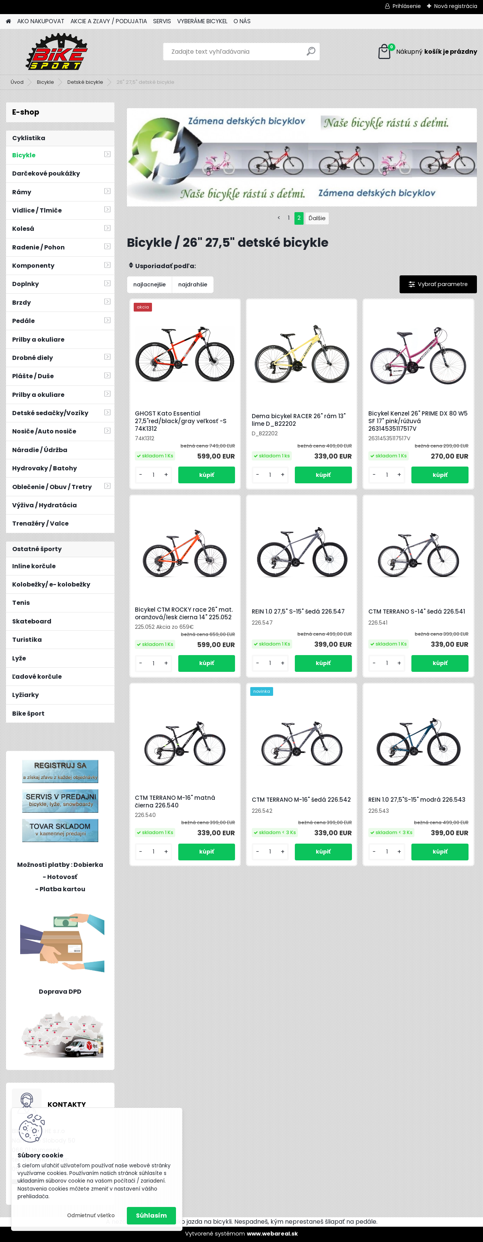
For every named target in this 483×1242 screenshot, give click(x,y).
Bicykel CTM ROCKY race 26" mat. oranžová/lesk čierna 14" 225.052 (184, 613)
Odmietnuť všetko (91, 1215)
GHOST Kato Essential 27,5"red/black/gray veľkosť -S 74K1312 (181, 421)
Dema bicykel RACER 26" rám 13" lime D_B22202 (298, 420)
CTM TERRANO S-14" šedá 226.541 (416, 611)
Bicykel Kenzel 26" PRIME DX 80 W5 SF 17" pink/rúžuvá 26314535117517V (418, 421)
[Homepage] (8, 21)
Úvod (17, 82)
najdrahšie (192, 284)
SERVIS (162, 21)
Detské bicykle (85, 82)
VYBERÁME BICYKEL (202, 21)
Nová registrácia (455, 6)
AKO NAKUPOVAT (40, 21)
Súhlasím (151, 1215)
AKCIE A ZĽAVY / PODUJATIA (108, 21)
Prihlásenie (407, 6)
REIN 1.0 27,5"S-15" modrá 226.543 (416, 800)
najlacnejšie (149, 284)
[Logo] (58, 52)
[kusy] (153, 475)
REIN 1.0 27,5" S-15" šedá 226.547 (298, 611)
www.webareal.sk (272, 1233)
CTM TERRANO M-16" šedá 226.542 (301, 800)
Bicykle (45, 82)
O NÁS (242, 21)
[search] (311, 54)
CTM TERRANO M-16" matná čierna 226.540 (175, 801)
